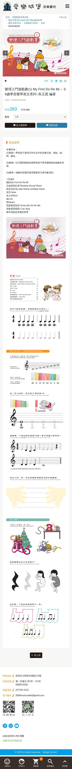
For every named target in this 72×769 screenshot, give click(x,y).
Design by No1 (50, 752)
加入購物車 (20, 125)
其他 (43, 23)
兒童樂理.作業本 (31, 23)
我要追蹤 (52, 125)
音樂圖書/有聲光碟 (20, 17)
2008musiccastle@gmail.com (30, 695)
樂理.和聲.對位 (14, 23)
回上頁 (62, 17)
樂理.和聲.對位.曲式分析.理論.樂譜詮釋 (25, 20)
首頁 (7, 17)
